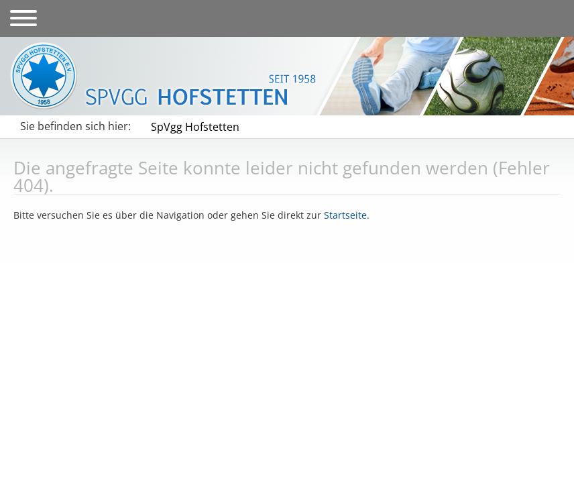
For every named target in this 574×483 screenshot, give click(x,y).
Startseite (345, 215)
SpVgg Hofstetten (195, 126)
